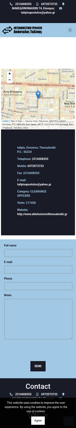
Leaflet (5, 121)
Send (38, 366)
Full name (10, 245)
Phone (8, 278)
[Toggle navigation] (70, 30)
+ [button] (9, 74)
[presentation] (38, 350)
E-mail (8, 262)
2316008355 (23, 4)
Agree (38, 420)
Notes (8, 295)
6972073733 (49, 4)
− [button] (9, 80)
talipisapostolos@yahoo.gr (38, 12)
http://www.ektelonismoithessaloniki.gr (42, 214)
